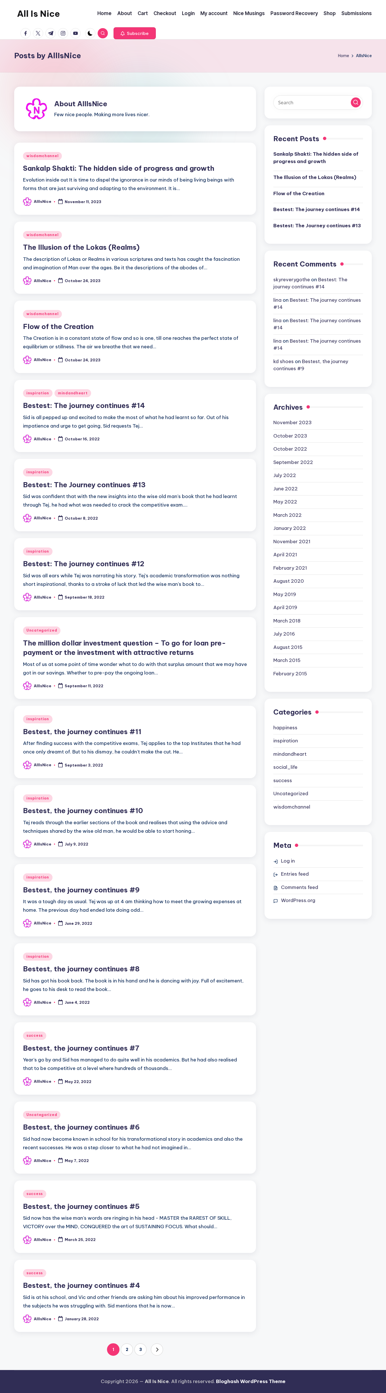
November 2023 (292, 422)
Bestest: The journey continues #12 (83, 563)
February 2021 (290, 568)
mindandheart (73, 393)
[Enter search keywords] (318, 102)
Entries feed (295, 874)
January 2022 (289, 528)
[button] (135, 33)
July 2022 (284, 475)
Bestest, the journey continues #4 (81, 1285)
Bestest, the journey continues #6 (81, 1127)
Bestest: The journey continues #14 (84, 405)
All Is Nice (38, 13)
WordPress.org (298, 900)
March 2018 (287, 621)
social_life (285, 767)
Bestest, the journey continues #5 (81, 1206)
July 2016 (284, 634)
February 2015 (290, 674)
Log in (288, 861)
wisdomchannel (42, 156)
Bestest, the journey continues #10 (83, 810)
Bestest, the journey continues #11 (82, 731)
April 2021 (285, 554)
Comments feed (299, 887)
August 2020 (288, 581)
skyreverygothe (291, 279)
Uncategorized (41, 630)
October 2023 (290, 436)
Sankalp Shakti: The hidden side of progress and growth (118, 168)
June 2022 (285, 489)
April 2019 (285, 607)
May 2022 (285, 502)
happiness (285, 727)
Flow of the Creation (58, 326)
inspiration (37, 393)
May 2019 (284, 594)
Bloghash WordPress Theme (251, 1381)
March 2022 (287, 515)
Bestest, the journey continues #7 (81, 1048)
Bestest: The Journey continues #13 (84, 484)
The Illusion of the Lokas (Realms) (81, 247)
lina (277, 300)
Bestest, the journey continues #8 (81, 969)
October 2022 (290, 449)
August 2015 (288, 647)
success (34, 1035)
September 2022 (293, 462)
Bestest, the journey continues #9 (81, 890)
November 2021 (292, 541)
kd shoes (283, 361)
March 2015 (287, 660)
